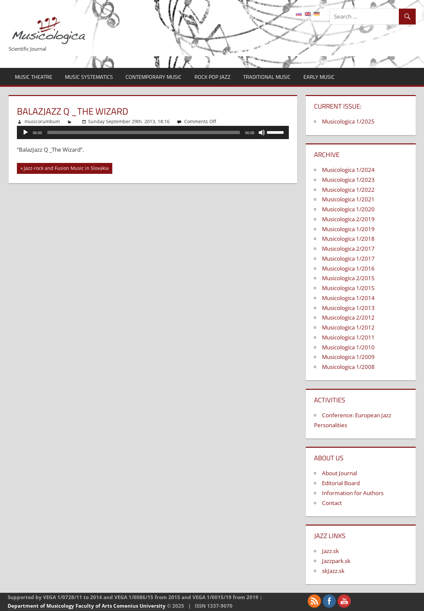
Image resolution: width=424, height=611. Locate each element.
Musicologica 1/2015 (348, 288)
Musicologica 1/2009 (348, 357)
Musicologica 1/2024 (348, 170)
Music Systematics (89, 77)
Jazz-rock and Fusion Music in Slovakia (66, 169)
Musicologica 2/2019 (348, 219)
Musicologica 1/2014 (348, 298)
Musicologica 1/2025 (348, 121)
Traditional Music (267, 77)
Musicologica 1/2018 (348, 238)
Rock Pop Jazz (212, 77)
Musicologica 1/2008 (348, 367)
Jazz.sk (330, 551)
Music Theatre (33, 77)
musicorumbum (42, 121)
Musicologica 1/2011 (348, 337)
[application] (153, 132)
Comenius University (139, 605)
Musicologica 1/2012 (348, 327)
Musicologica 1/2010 (348, 347)
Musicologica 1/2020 (348, 209)
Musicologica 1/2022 (348, 189)
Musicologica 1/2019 (348, 229)
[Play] (25, 132)
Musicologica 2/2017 (348, 248)
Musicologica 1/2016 (348, 268)
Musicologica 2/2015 (348, 278)
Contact (332, 503)
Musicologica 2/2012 (348, 317)
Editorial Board (341, 483)
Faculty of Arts (94, 605)
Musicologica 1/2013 (348, 308)
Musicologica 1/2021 (348, 199)
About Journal (339, 473)
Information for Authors (353, 493)
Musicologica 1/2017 (348, 258)
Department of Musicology (41, 605)
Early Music (319, 77)
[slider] (143, 132)
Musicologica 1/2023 (348, 179)
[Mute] (261, 132)
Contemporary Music (154, 77)
